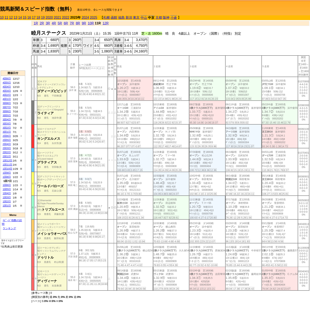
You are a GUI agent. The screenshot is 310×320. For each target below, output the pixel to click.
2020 (49, 17)
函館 (114, 17)
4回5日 (7, 82)
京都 (159, 17)
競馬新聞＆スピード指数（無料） (37, 9)
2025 (93, 17)
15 (24, 17)
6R (66, 23)
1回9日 (7, 172)
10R (91, 23)
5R (60, 23)
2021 (57, 17)
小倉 (173, 17)
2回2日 (7, 152)
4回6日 (7, 78)
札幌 (106, 17)
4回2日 (7, 94)
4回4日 (7, 86)
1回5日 (7, 189)
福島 (121, 17)
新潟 (129, 17)
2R (42, 23)
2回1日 (7, 156)
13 (15, 17)
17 (34, 17)
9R (84, 23)
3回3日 (7, 123)
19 (43, 17)
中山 (144, 17)
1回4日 (7, 193)
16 (29, 17)
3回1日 (7, 131)
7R (72, 23)
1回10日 (7, 168)
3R (48, 23)
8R (78, 23)
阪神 (166, 17)
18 (38, 17)
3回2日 (7, 127)
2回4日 (7, 144)
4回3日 (7, 90)
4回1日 (7, 99)
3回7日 (7, 107)
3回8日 (7, 103)
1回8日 (7, 176)
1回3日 (7, 197)
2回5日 (7, 140)
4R (54, 23)
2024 (85, 17)
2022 (65, 17)
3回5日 (7, 115)
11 (6, 17)
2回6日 (7, 135)
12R (106, 23)
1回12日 (7, 160)
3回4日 (7, 119)
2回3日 (7, 148)
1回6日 (7, 185)
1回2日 (7, 201)
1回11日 (7, 164)
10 (2, 17)
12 (11, 17)
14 (20, 17)
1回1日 (7, 205)
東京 (136, 17)
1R (36, 23)
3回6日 (7, 111)
